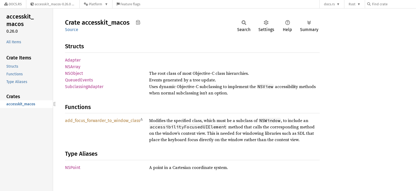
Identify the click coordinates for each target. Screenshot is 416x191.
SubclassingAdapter (84, 86)
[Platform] (96, 4)
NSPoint (72, 167)
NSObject (74, 73)
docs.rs (329, 4)
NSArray (72, 66)
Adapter (73, 60)
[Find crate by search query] (393, 4)
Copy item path (138, 22)
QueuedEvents (79, 80)
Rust (352, 4)
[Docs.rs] (13, 4)
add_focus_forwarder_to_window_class (102, 120)
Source (71, 29)
